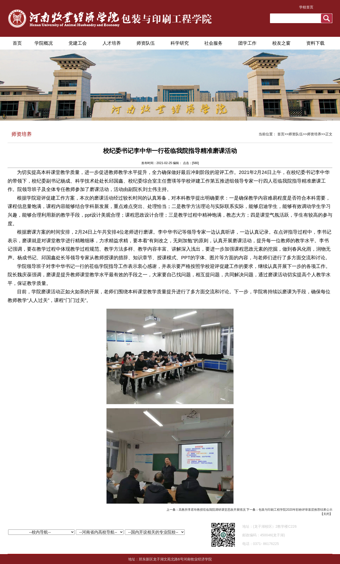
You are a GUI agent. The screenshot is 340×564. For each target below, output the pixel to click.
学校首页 (306, 7)
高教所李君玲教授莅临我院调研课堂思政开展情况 (212, 509)
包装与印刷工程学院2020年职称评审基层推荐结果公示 (295, 509)
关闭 (326, 514)
